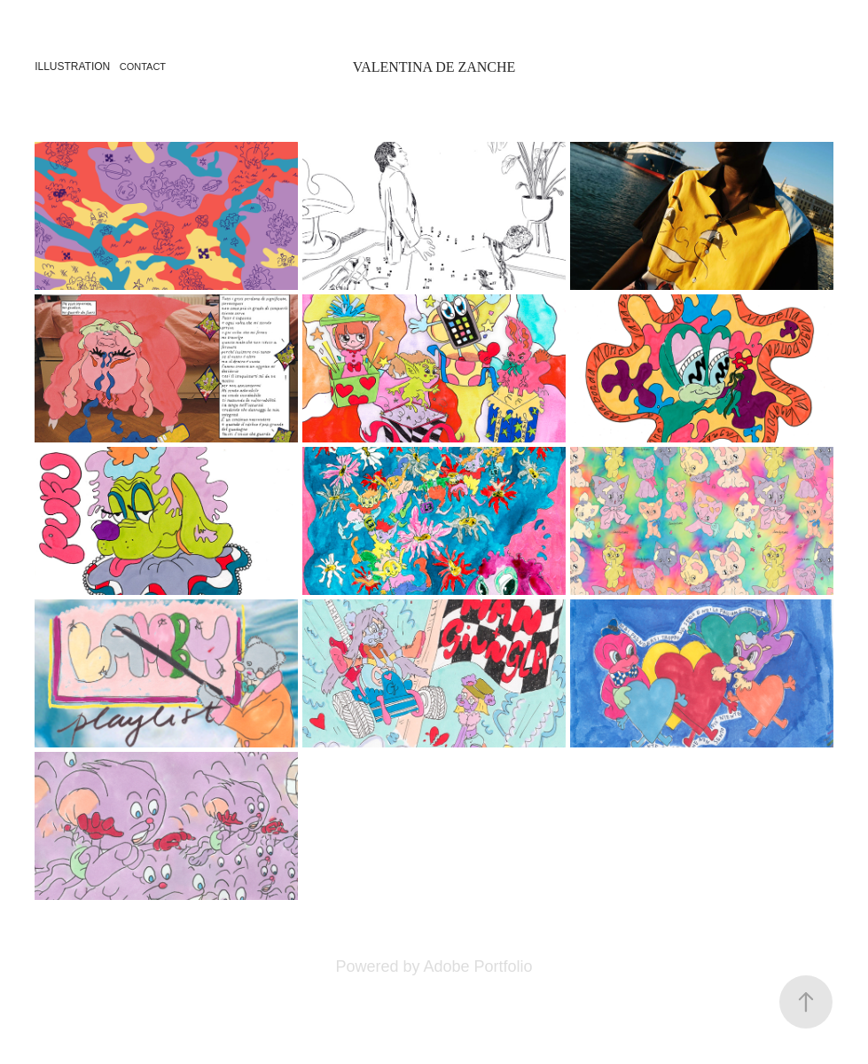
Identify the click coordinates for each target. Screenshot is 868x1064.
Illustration (72, 66)
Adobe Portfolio (477, 966)
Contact (143, 66)
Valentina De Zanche (434, 66)
